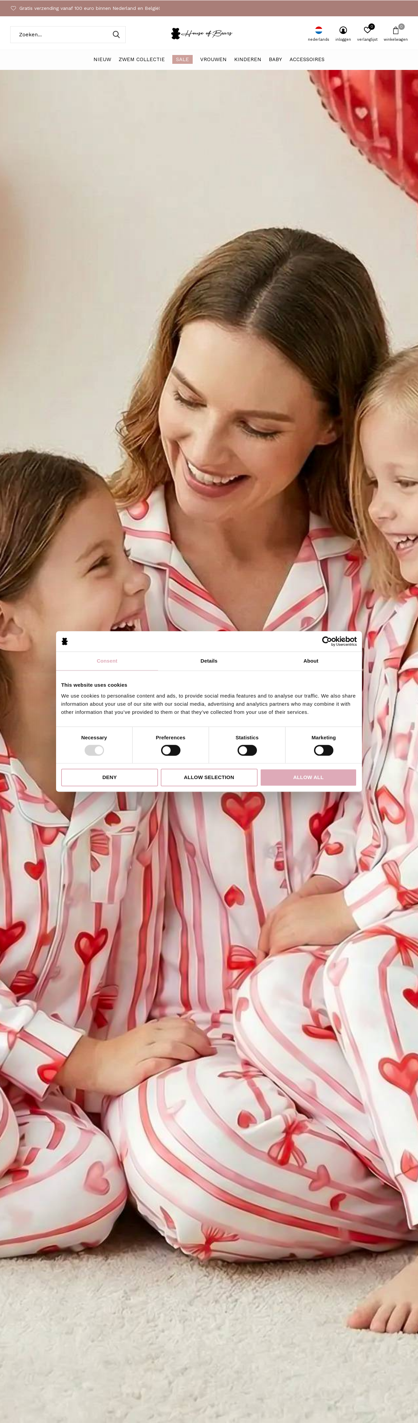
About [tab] (310, 661)
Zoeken (116, 34)
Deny (109, 777)
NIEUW (102, 59)
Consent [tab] (107, 661)
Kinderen (247, 59)
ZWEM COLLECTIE (142, 59)
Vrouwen (213, 59)
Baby (275, 59)
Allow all (308, 777)
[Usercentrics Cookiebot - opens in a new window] (327, 641)
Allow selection (209, 777)
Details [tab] (209, 661)
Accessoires (307, 59)
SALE (182, 59)
